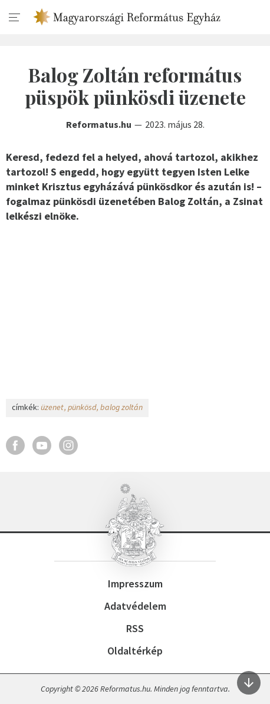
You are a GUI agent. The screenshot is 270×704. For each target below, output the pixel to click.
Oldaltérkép (135, 650)
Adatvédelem (135, 606)
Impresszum (135, 583)
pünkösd (82, 407)
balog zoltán (121, 407)
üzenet (52, 407)
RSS (135, 628)
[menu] (14, 17)
